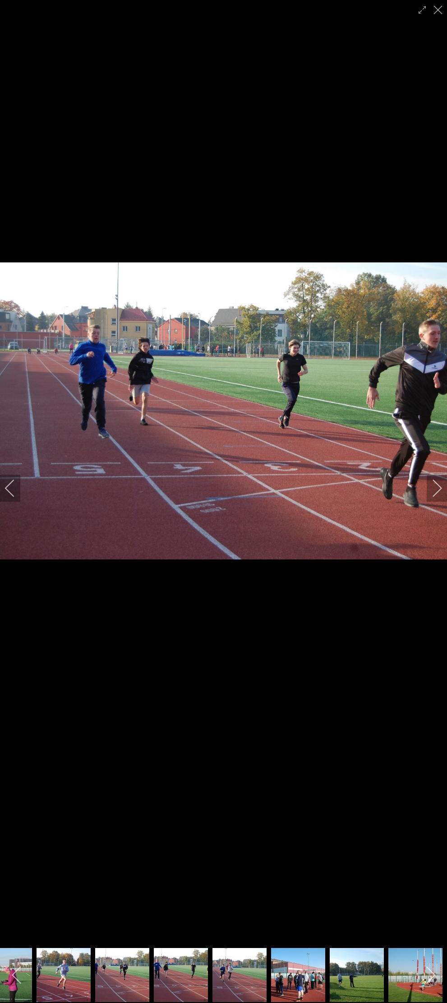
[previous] (16, 488)
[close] (439, 9)
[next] (431, 488)
